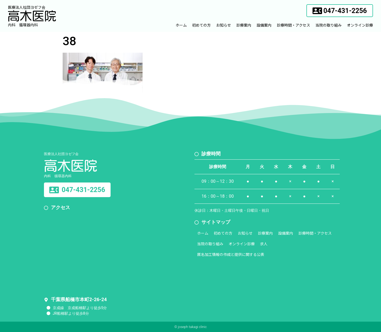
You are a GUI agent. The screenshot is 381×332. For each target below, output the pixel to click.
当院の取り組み (328, 25)
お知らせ (223, 25)
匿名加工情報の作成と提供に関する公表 (230, 254)
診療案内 (243, 25)
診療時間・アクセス (293, 25)
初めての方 (201, 25)
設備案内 (264, 25)
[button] (339, 10)
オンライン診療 (360, 25)
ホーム (181, 25)
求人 (263, 243)
